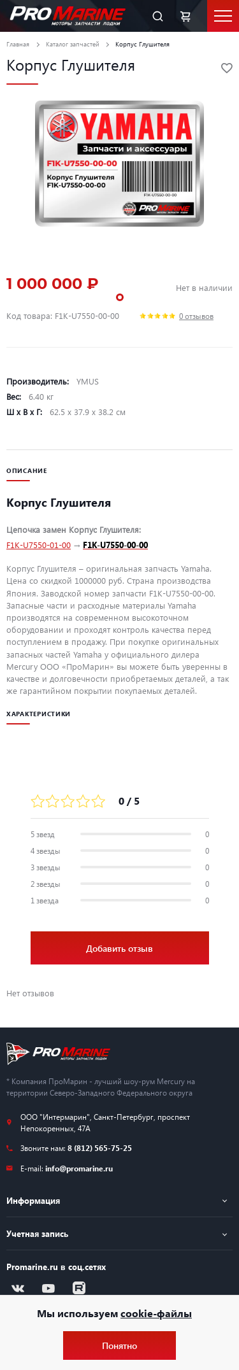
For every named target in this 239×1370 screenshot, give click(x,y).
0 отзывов (196, 316)
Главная (17, 43)
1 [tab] (120, 297)
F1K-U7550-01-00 (38, 544)
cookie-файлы (156, 1313)
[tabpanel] (119, 164)
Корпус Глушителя (142, 43)
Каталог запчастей (72, 43)
